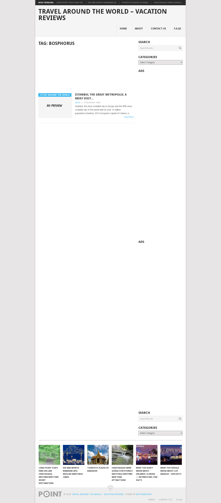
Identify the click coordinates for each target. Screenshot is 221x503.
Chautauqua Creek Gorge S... (168, 3)
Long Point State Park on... (70, 3)
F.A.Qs (177, 28)
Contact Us (158, 28)
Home (123, 28)
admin (78, 102)
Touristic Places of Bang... (135, 3)
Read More (129, 117)
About (139, 28)
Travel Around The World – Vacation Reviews (102, 14)
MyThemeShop (144, 494)
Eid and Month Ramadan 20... (102, 3)
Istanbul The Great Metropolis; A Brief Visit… (101, 96)
